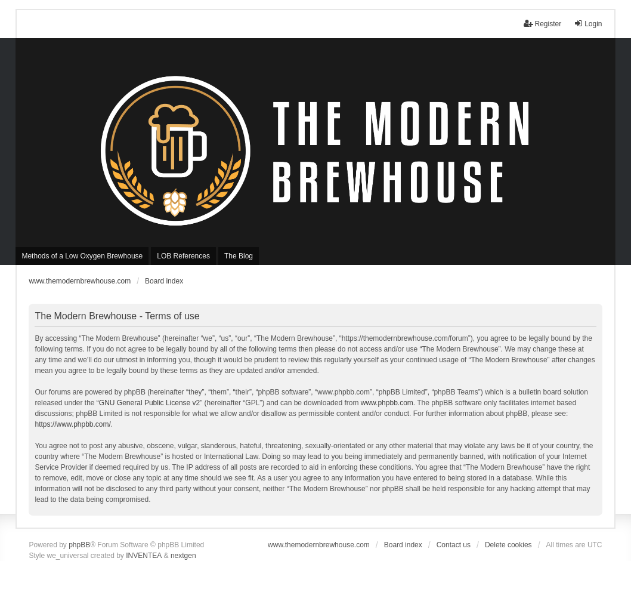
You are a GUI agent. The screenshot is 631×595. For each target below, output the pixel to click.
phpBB (79, 545)
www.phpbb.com (387, 403)
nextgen (183, 555)
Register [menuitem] (542, 23)
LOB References (183, 256)
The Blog (238, 256)
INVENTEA (144, 555)
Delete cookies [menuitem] (508, 545)
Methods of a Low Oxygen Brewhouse (82, 256)
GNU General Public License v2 (149, 403)
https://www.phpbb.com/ (72, 424)
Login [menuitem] (588, 23)
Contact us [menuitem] (454, 545)
